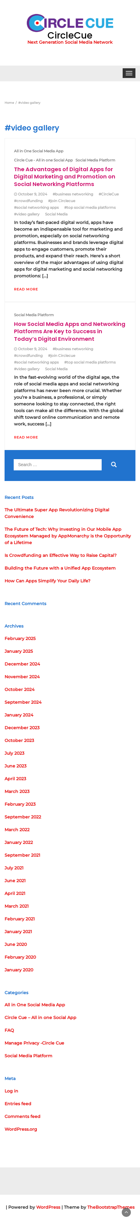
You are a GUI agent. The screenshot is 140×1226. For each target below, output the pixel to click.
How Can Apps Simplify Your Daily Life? (47, 581)
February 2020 (20, 957)
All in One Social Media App (38, 151)
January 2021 (18, 931)
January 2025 (19, 651)
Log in (11, 1091)
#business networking (73, 194)
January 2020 (19, 970)
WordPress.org (21, 1129)
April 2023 (15, 778)
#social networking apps (36, 207)
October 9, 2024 (32, 194)
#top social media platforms (90, 207)
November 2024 (22, 676)
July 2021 (14, 868)
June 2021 (15, 880)
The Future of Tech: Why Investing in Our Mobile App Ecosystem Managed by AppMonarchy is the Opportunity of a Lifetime (68, 536)
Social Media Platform (95, 160)
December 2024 (22, 664)
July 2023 (14, 753)
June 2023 (15, 766)
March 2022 (17, 829)
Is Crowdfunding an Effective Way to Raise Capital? (61, 555)
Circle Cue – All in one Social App (40, 1017)
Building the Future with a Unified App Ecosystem (60, 568)
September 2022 (23, 817)
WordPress (48, 1207)
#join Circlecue (61, 200)
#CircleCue (109, 194)
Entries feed (18, 1103)
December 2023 (22, 727)
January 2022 (19, 842)
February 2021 (20, 919)
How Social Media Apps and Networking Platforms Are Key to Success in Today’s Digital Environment (69, 331)
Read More (26, 289)
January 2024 (19, 715)
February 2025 (20, 638)
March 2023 (17, 791)
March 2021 (17, 906)
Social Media (56, 214)
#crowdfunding (28, 200)
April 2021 (15, 893)
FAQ (9, 1030)
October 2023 (19, 740)
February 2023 (20, 804)
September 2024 (23, 702)
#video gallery (27, 214)
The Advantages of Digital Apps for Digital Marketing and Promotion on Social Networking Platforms (64, 176)
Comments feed (22, 1116)
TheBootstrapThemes (111, 1207)
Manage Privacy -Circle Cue (34, 1043)
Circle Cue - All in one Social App (43, 160)
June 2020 (16, 944)
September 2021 (22, 855)
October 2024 (19, 689)
